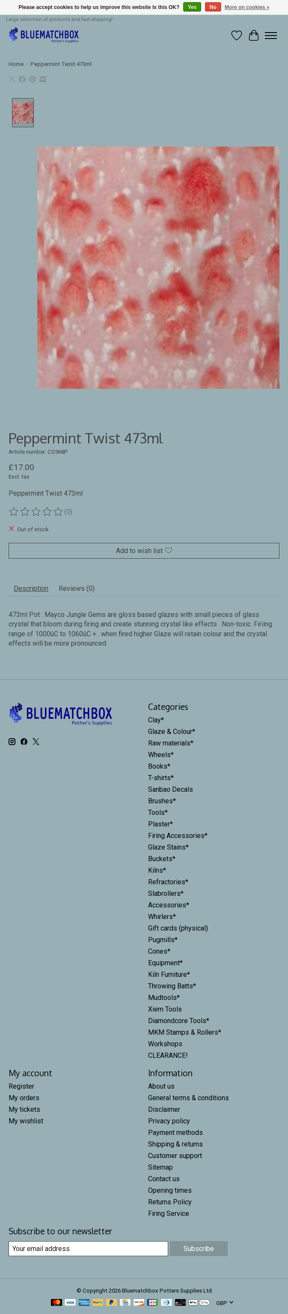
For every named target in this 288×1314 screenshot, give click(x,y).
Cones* (159, 951)
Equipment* (165, 963)
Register (21, 1086)
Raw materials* (170, 743)
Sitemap (160, 1167)
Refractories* (168, 882)
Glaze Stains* (168, 847)
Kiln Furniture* (169, 974)
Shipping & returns (175, 1144)
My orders (24, 1098)
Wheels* (161, 755)
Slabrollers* (166, 893)
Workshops (165, 1044)
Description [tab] (31, 588)
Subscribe (199, 1249)
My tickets (24, 1109)
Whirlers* (162, 917)
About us (161, 1086)
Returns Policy (170, 1202)
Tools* (158, 812)
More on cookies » (247, 7)
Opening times (170, 1190)
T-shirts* (161, 778)
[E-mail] (88, 1248)
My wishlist (26, 1121)
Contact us (164, 1179)
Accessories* (168, 905)
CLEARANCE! (168, 1055)
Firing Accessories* (178, 836)
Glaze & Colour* (171, 731)
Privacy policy (169, 1121)
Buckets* (161, 859)
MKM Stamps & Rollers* (184, 1032)
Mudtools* (164, 998)
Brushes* (162, 801)
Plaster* (160, 824)
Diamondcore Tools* (178, 1021)
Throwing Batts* (172, 986)
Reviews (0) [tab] (77, 588)
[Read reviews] (36, 512)
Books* (159, 766)
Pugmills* (163, 940)
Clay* (156, 720)
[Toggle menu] (270, 35)
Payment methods (175, 1132)
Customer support (175, 1156)
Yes (192, 7)
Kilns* (157, 870)
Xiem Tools (165, 1009)
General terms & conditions (188, 1098)
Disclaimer (164, 1109)
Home (16, 64)
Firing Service (168, 1213)
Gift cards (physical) (178, 928)
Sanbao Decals (170, 789)
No (213, 7)
